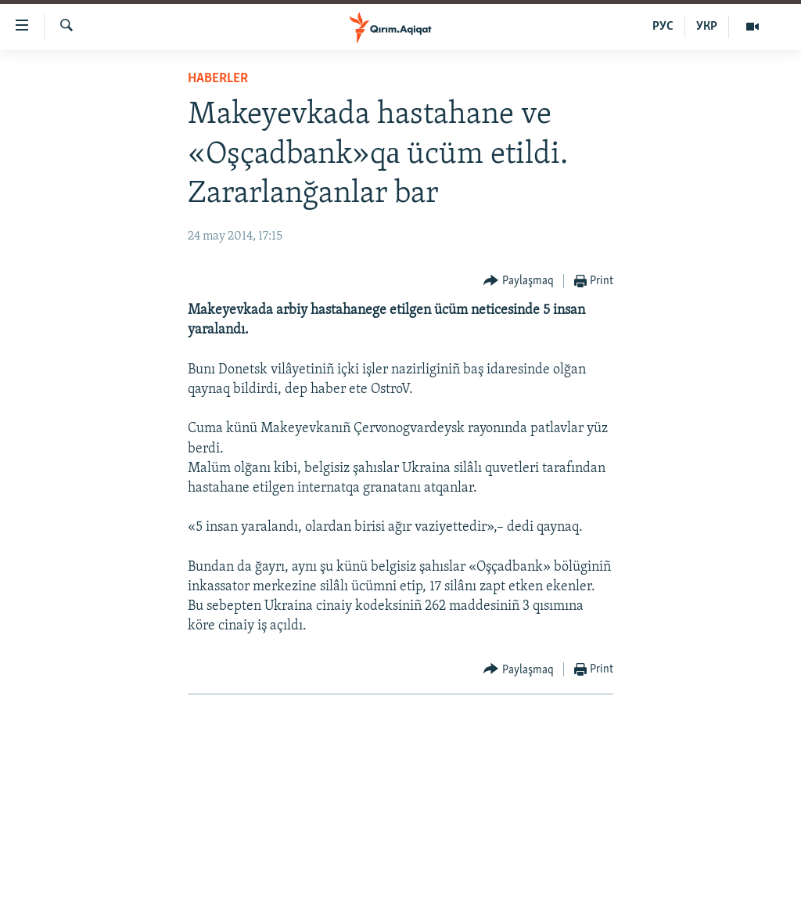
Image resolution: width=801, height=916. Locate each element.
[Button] (518, 281)
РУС (662, 26)
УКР (706, 26)
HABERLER (218, 78)
